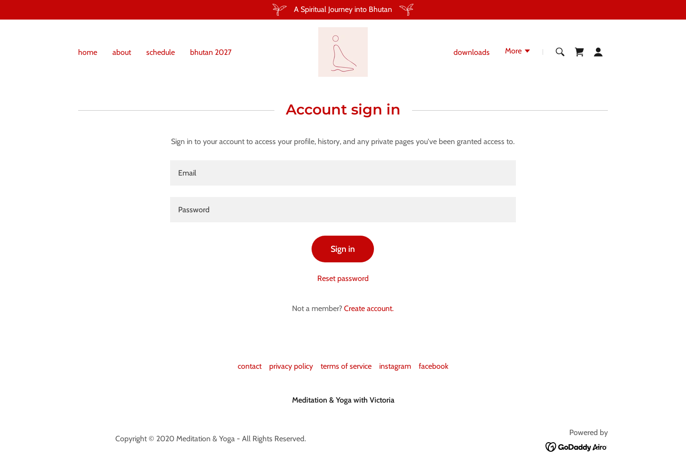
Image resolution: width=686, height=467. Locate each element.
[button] (518, 52)
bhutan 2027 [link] (211, 52)
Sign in (343, 249)
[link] (343, 51)
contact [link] (250, 366)
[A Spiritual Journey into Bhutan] (343, 10)
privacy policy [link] (291, 366)
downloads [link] (472, 52)
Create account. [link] (368, 308)
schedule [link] (160, 52)
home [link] (87, 52)
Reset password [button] (343, 278)
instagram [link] (395, 366)
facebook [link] (433, 366)
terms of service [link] (346, 366)
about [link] (121, 52)
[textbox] (342, 173)
